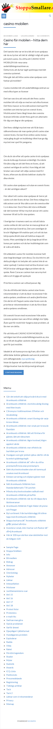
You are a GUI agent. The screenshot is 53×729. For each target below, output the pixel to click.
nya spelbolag (28, 358)
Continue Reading (13, 372)
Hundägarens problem (16, 634)
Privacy (9, 700)
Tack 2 (9, 693)
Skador (9, 656)
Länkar (9, 580)
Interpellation (12, 583)
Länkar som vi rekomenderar (19, 696)
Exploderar (11, 638)
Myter (9, 660)
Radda (9, 642)
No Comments (43, 36)
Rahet (9, 649)
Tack (8, 689)
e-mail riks (11, 616)
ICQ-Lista (11, 671)
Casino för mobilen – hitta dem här (26, 42)
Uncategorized (27, 36)
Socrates (32, 721)
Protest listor (12, 609)
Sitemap (10, 704)
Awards (10, 667)
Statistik (10, 664)
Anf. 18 (9, 605)
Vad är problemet (14, 623)
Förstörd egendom (15, 653)
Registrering (12, 682)
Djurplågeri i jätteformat (17, 631)
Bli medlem (11, 558)
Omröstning (12, 572)
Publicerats (11, 674)
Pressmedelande (14, 678)
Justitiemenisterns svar (17, 591)
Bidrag (9, 561)
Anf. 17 (9, 602)
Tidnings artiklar (14, 685)
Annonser (10, 565)
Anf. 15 (9, 594)
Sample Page (12, 547)
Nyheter (10, 576)
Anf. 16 (9, 598)
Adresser (10, 569)
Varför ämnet (12, 627)
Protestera (11, 612)
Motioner (10, 587)
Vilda (8, 645)
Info (8, 554)
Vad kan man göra (14, 620)
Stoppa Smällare (13, 551)
